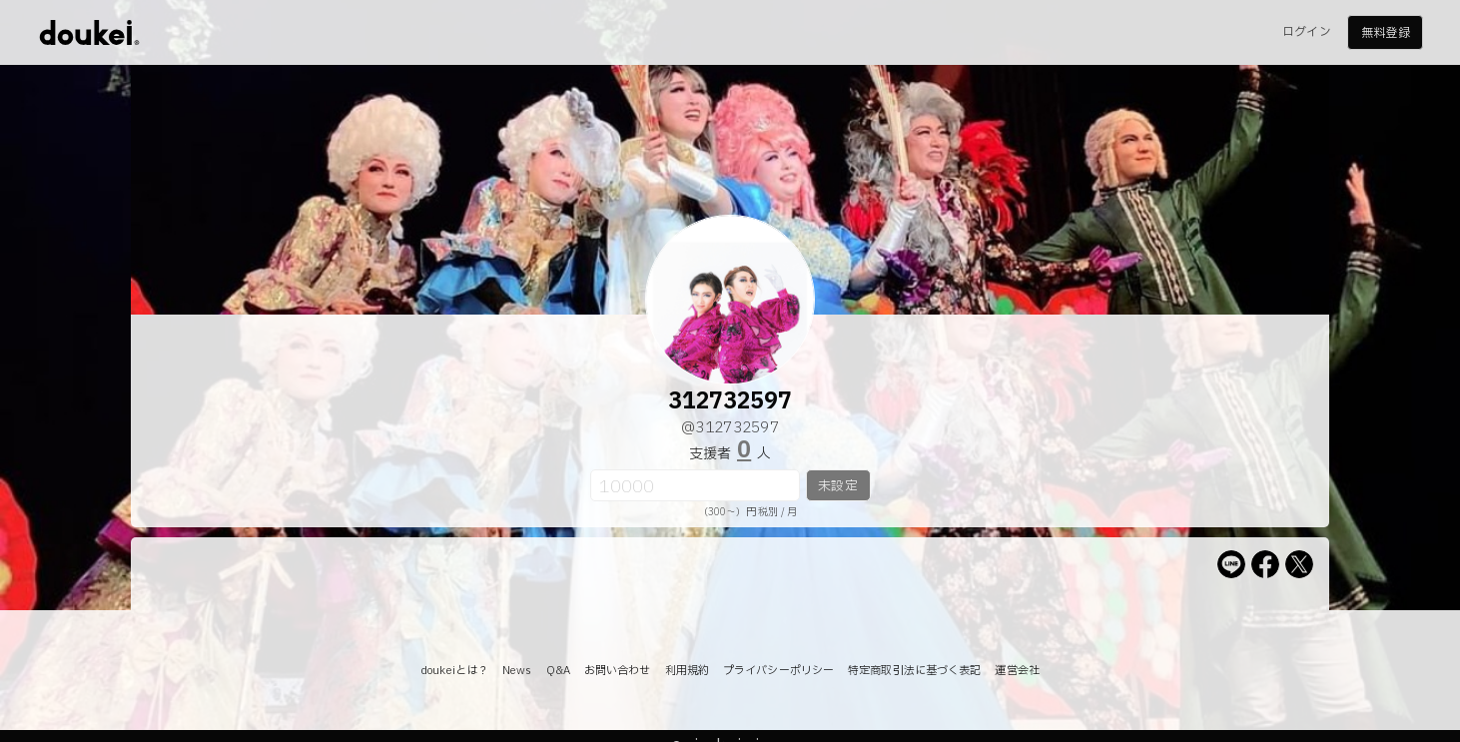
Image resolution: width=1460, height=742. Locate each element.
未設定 (837, 486)
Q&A (558, 670)
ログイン (1306, 32)
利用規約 (687, 670)
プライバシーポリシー (778, 670)
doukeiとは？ (454, 670)
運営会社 (1017, 670)
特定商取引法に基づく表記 (914, 670)
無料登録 (1385, 33)
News (516, 670)
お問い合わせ (617, 670)
